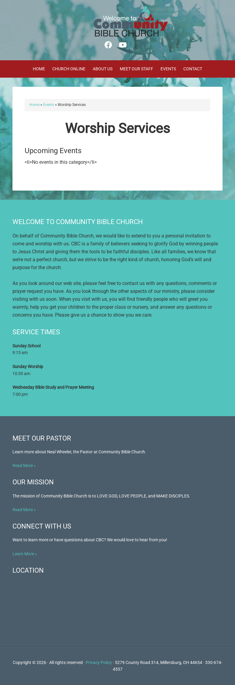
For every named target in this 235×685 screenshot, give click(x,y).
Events (48, 105)
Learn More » (24, 553)
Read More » (24, 465)
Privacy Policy (99, 662)
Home (34, 105)
